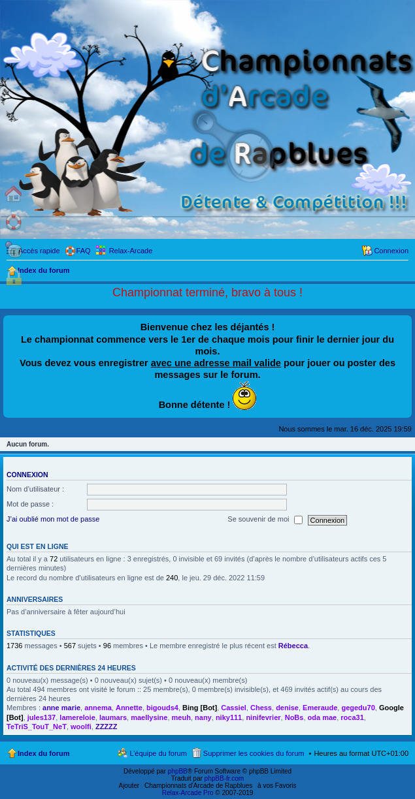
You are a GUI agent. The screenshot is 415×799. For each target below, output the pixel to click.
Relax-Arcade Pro (188, 792)
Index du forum (43, 753)
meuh (181, 717)
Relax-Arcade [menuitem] (131, 251)
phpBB (178, 771)
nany (203, 717)
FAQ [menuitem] (83, 251)
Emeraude (320, 708)
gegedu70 (357, 708)
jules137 (41, 717)
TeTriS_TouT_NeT (37, 726)
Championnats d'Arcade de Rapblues (198, 785)
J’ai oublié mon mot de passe (53, 519)
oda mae (322, 717)
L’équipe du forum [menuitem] (157, 753)
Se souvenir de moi (264, 519)
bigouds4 (162, 708)
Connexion (27, 474)
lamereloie (77, 717)
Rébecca (293, 646)
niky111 (229, 717)
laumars (113, 717)
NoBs (294, 717)
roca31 (351, 717)
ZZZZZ (106, 726)
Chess (261, 708)
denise (287, 708)
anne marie (61, 708)
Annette (129, 708)
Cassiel (233, 708)
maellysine (149, 717)
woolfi (81, 726)
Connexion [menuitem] (391, 251)
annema (98, 708)
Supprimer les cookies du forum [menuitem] (254, 753)
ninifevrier (263, 717)
